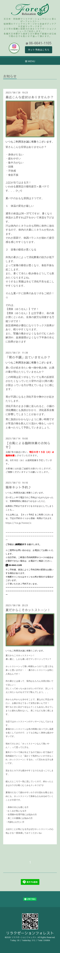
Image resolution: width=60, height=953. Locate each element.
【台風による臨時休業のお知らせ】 (28, 445)
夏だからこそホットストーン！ (28, 610)
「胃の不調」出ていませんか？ (28, 357)
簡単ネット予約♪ (18, 487)
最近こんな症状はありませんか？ (30, 97)
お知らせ (10, 77)
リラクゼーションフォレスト (30, 932)
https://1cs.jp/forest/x (18, 522)
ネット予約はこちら (38, 49)
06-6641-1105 (14, 565)
